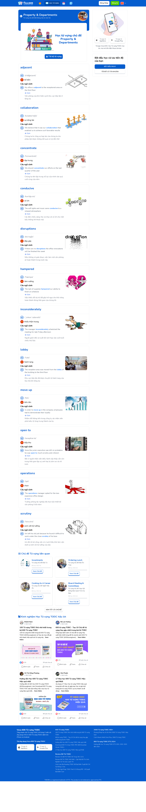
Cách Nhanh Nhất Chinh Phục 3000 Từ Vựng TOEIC (110, 737)
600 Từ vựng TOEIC (62, 730)
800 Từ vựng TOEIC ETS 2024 (104, 742)
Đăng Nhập (104, 3)
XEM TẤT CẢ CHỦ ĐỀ (54, 610)
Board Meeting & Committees (76, 584)
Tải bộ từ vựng (53, 56)
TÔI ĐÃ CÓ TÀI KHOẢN (109, 72)
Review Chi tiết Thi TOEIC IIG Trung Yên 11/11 (69, 757)
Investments (37, 560)
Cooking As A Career (41, 583)
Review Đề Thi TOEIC (63, 754)
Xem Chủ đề (37, 571)
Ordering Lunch (75, 560)
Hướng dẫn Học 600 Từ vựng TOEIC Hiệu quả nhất (70, 742)
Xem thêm (81, 637)
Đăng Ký (115, 3)
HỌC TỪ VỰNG (52, 3)
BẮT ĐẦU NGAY (110, 66)
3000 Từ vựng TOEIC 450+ (103, 730)
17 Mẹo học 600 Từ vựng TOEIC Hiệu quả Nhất (69, 750)
